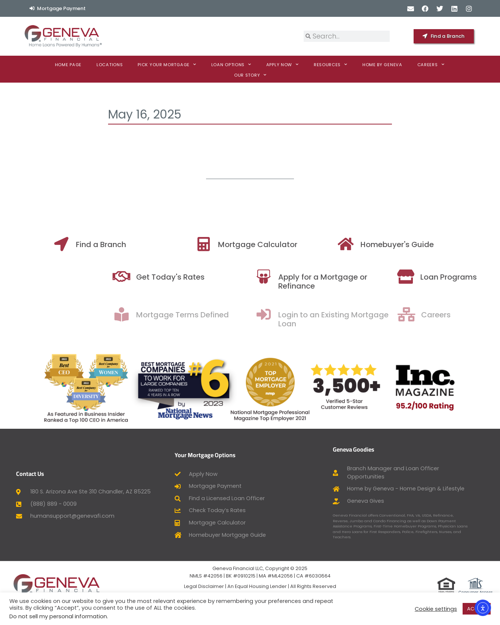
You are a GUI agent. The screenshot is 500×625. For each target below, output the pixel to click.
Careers (431, 64)
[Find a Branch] (75, 244)
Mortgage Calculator (271, 244)
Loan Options (231, 64)
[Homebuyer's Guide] (360, 244)
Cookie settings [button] (436, 609)
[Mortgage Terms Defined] (158, 314)
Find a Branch (115, 244)
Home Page (68, 65)
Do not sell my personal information (58, 616)
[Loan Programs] (442, 277)
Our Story (250, 75)
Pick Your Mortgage (167, 64)
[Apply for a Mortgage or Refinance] (300, 277)
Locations (109, 65)
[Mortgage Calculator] (217, 244)
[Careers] (444, 314)
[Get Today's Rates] (158, 277)
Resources (330, 64)
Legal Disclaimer (204, 586)
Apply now (282, 64)
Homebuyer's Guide (411, 244)
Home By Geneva (382, 65)
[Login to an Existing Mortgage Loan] (300, 314)
